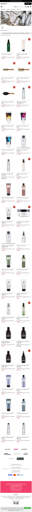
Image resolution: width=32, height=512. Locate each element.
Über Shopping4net (19, 498)
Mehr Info (21, 510)
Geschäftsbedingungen (19, 497)
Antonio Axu (19, 9)
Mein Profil (3, 496)
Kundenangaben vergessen (21, 496)
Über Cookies (12, 498)
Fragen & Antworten (11, 496)
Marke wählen (13, 9)
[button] (30, 7)
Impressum (27, 497)
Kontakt (29, 496)
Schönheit (8, 9)
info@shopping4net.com (16, 489)
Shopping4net (3, 9)
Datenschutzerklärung (8, 497)
